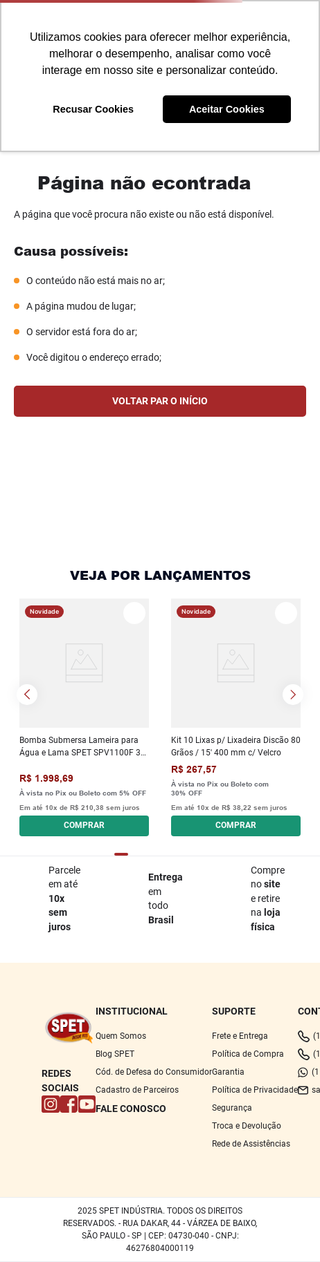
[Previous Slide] (27, 694)
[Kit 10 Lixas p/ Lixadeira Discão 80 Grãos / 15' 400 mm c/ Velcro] (236, 717)
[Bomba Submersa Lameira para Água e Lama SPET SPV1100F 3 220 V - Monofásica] (84, 717)
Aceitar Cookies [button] (227, 109)
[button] (84, 823)
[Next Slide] (293, 694)
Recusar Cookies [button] (93, 109)
